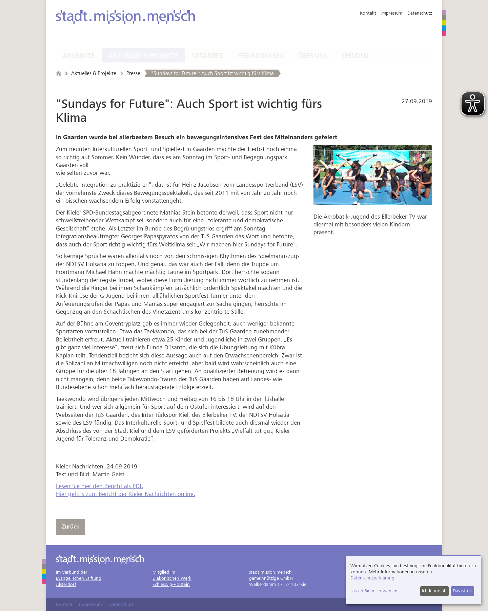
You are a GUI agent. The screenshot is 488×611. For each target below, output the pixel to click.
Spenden (354, 55)
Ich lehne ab (434, 591)
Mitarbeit (207, 55)
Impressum (391, 13)
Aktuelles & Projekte (143, 55)
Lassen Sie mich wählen (374, 591)
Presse (133, 73)
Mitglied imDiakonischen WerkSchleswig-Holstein (171, 578)
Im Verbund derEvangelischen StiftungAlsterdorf (78, 578)
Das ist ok (462, 591)
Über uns (312, 55)
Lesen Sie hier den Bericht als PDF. (99, 486)
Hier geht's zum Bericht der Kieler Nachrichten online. (125, 494)
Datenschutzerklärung (372, 578)
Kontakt (368, 13)
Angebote (79, 55)
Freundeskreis (261, 55)
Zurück (70, 526)
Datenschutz (419, 13)
